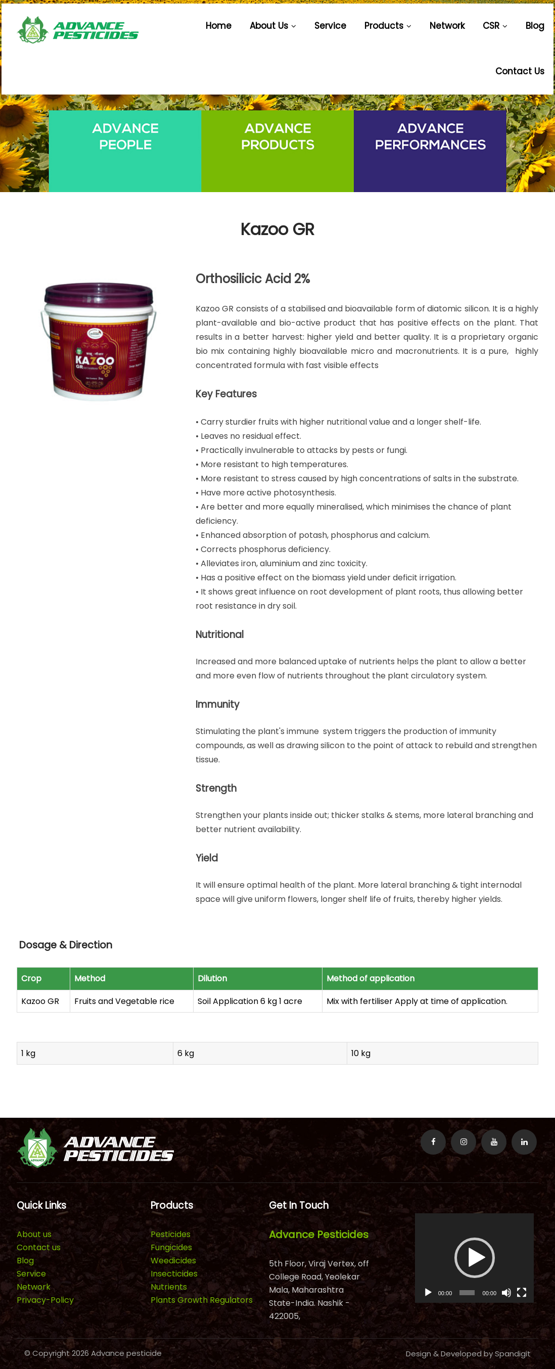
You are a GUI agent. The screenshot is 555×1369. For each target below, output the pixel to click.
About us (273, 26)
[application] (474, 1258)
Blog (535, 26)
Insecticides (174, 1274)
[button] (474, 1258)
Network (447, 26)
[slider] (467, 1292)
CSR (495, 26)
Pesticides (171, 1234)
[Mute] (506, 1293)
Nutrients (169, 1287)
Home (219, 26)
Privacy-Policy (45, 1300)
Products (387, 26)
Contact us (519, 71)
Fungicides (171, 1247)
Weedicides (173, 1260)
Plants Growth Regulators (202, 1300)
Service (330, 26)
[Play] (428, 1293)
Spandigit (513, 1353)
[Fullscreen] (522, 1293)
